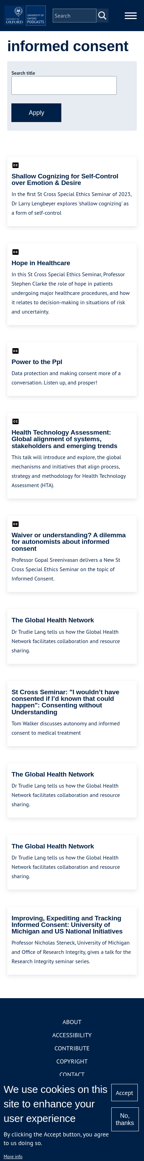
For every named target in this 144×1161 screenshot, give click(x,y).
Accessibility (72, 1035)
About (71, 1022)
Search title (23, 73)
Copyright (72, 1061)
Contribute (72, 1048)
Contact (72, 1074)
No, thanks (125, 1119)
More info (12, 1156)
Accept (124, 1093)
